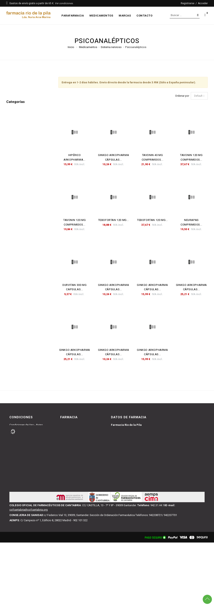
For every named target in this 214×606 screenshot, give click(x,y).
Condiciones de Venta (22, 434)
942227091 (122, 488)
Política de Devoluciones (24, 443)
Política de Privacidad (22, 448)
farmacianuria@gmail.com (127, 483)
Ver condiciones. (64, 3)
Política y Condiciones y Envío (27, 439)
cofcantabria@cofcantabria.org (28, 573)
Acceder (203, 3)
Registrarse (187, 3)
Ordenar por (182, 96)
